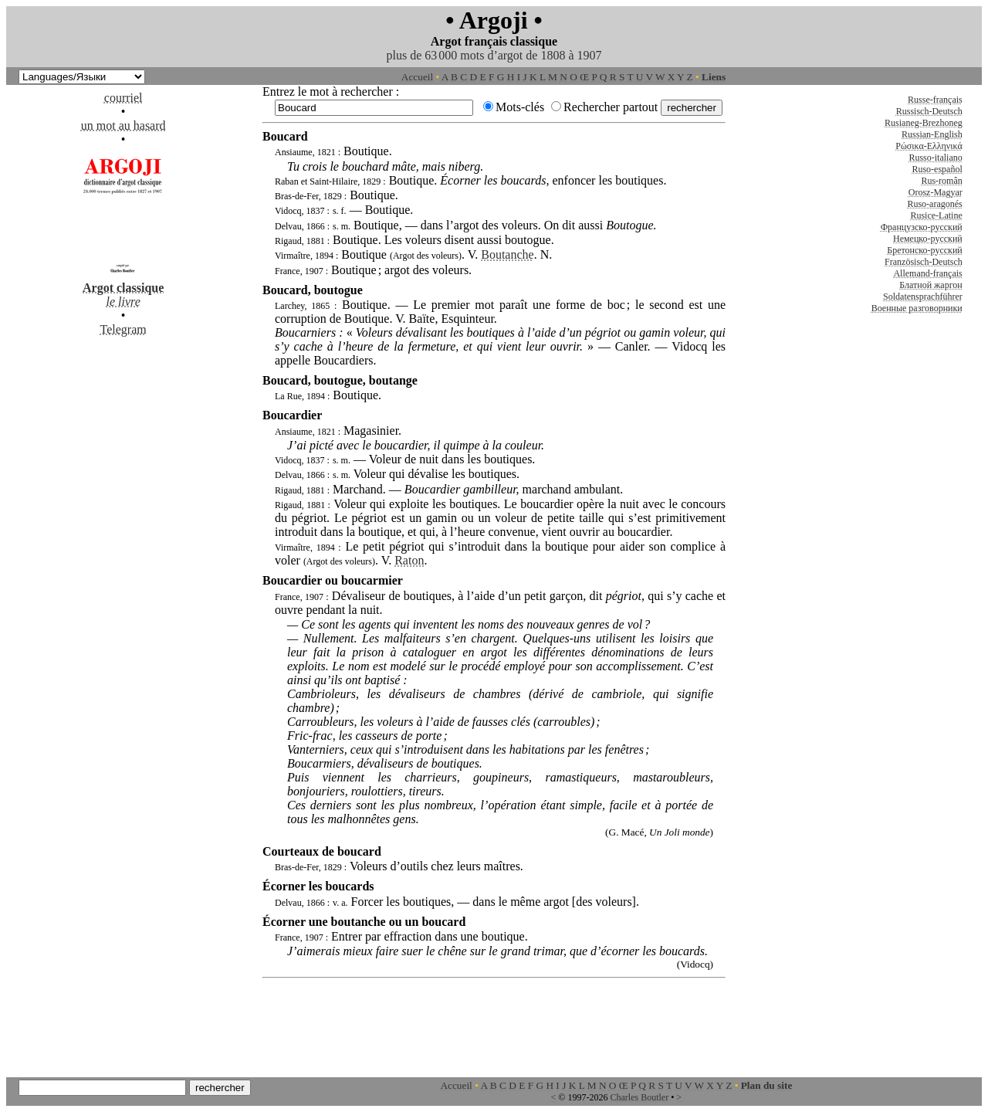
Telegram (123, 329)
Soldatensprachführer (923, 296)
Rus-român (941, 180)
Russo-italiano (935, 157)
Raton (409, 560)
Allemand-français (927, 273)
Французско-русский (922, 227)
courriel (123, 97)
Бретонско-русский (924, 250)
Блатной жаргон (931, 285)
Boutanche (507, 254)
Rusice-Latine (936, 215)
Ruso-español (937, 169)
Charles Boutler (639, 1097)
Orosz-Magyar (935, 192)
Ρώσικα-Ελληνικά (929, 146)
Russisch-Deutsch (929, 111)
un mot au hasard (123, 125)
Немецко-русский (928, 238)
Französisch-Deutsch (924, 261)
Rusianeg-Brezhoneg (924, 122)
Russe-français (935, 99)
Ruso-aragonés (934, 203)
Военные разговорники (917, 308)
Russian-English (932, 134)
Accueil (417, 77)
